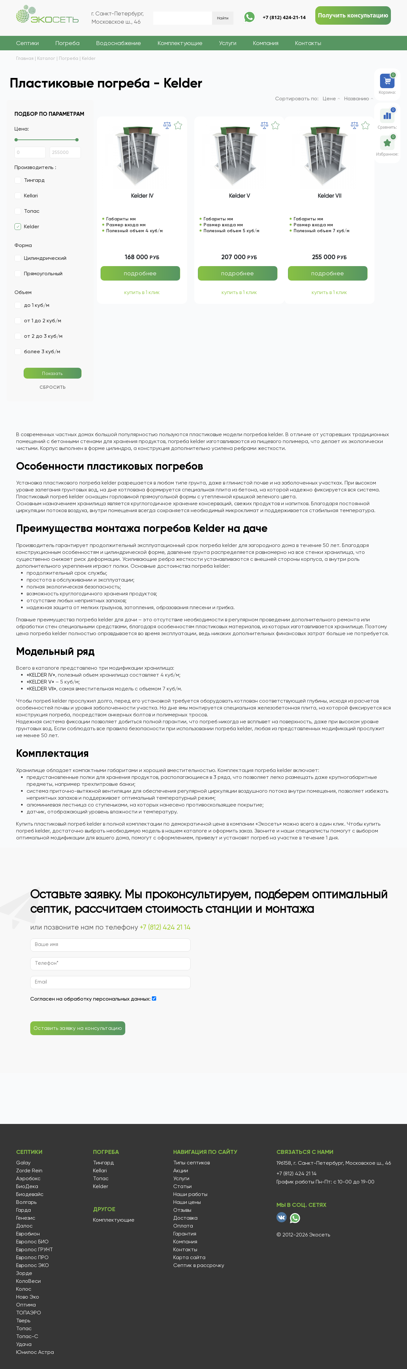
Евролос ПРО (32, 1257)
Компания (265, 42)
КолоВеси (28, 1281)
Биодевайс (29, 1194)
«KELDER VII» (41, 688)
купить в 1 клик (142, 292)
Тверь (23, 1320)
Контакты (308, 42)
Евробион (28, 1233)
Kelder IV (142, 195)
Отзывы (182, 1210)
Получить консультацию (353, 15)
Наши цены (186, 1202)
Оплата (182, 1226)
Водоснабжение (118, 42)
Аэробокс (28, 1178)
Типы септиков (191, 1162)
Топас (24, 1328)
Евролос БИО (32, 1241)
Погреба (67, 42)
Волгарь (26, 1202)
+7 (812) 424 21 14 (165, 927)
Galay (23, 1162)
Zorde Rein (29, 1170)
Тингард (102, 1162)
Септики (27, 42)
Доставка (185, 1218)
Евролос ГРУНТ (34, 1249)
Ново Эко (27, 1297)
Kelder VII (329, 195)
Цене (331, 98)
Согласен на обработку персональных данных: (90, 999)
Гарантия (184, 1233)
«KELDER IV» (41, 675)
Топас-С (27, 1336)
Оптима (26, 1304)
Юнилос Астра (35, 1352)
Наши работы (190, 1194)
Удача (24, 1344)
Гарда (23, 1210)
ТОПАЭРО (28, 1312)
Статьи (182, 1186)
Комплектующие (180, 42)
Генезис (25, 1218)
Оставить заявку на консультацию (78, 1028)
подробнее (140, 273)
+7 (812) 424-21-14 (284, 17)
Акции (180, 1170)
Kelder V (239, 195)
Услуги (227, 42)
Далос (24, 1226)
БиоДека (27, 1186)
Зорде (24, 1273)
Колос (23, 1289)
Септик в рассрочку (198, 1265)
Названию (358, 98)
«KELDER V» (40, 682)
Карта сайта (189, 1257)
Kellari (99, 1170)
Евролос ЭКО (32, 1265)
